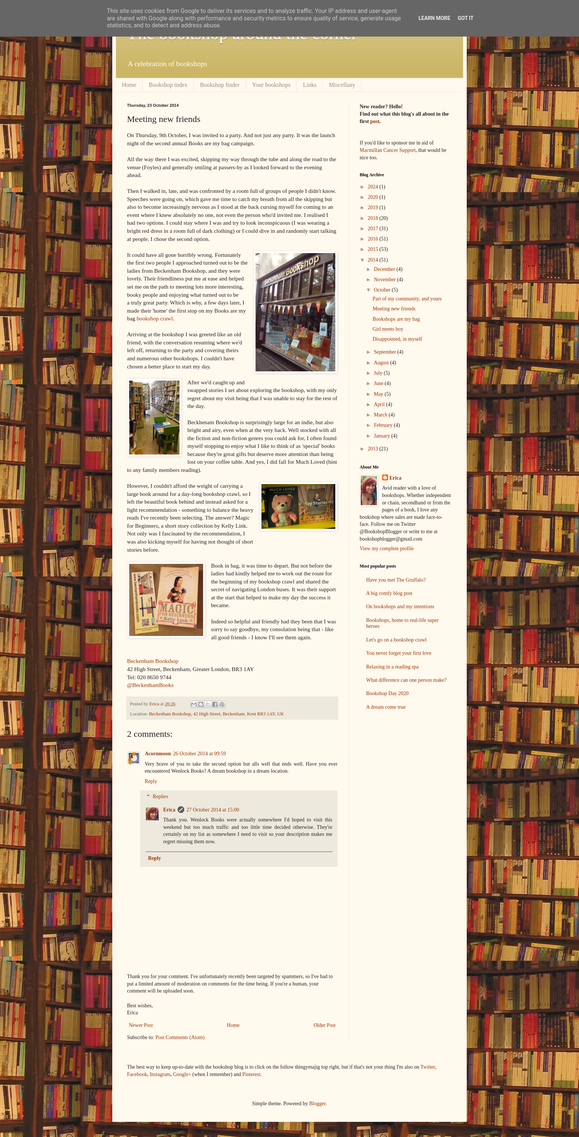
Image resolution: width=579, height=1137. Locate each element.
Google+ (182, 1074)
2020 (374, 197)
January (382, 436)
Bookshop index (168, 85)
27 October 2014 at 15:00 (212, 810)
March (381, 415)
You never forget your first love (399, 653)
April (380, 404)
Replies (160, 796)
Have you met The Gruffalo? (396, 580)
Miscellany (342, 85)
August (382, 362)
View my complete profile (387, 548)
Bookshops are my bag (396, 319)
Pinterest (251, 1074)
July (379, 373)
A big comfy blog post (389, 593)
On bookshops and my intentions (400, 606)
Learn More (434, 18)
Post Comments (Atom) (180, 1037)
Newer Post (141, 1025)
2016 (374, 239)
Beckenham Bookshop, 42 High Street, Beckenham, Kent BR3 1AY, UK (216, 713)
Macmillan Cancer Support (388, 150)
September (385, 352)
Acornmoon (158, 753)
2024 (374, 187)
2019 (374, 207)
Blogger (317, 1103)
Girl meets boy (388, 329)
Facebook (137, 1074)
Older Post (325, 1025)
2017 (374, 228)
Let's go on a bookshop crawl (396, 640)
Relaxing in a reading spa (392, 667)
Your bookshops (271, 85)
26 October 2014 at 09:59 (199, 753)
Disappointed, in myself (397, 339)
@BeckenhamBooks (150, 685)
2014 (374, 260)
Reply (151, 781)
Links (309, 85)
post (374, 121)
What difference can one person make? (406, 680)
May (379, 394)
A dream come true (386, 707)
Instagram (160, 1074)
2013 (374, 449)
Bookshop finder (220, 85)
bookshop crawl (155, 318)
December (385, 269)
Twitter (428, 1067)
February (384, 425)
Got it (465, 18)
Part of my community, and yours (407, 299)
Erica (169, 810)
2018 (374, 218)
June (379, 383)
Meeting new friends (394, 309)
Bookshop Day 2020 (387, 693)
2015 (374, 249)
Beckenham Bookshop (152, 661)
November (385, 279)
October (383, 290)
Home (129, 85)
